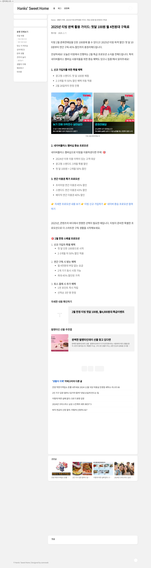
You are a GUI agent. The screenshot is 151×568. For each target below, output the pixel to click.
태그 (59, 8)
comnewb (44, 562)
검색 (130, 8)
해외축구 (20, 68)
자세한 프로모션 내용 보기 (67, 204)
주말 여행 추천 (22, 39)
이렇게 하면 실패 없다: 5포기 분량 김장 (68, 398)
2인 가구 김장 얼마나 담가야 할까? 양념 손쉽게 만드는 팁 (75, 392)
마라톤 (19, 71)
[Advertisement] (72, 436)
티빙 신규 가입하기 (94, 204)
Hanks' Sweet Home (33, 8)
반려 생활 (20, 53)
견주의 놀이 (21, 57)
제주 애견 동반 (22, 42)
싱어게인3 (21, 49)
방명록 (66, 8)
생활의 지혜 (58, 381)
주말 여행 (20, 35)
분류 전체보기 (22, 31)
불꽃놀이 (20, 60)
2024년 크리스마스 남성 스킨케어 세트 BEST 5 (72, 404)
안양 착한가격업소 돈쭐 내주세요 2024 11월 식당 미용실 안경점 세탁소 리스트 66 (86, 387)
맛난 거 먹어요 (22, 45)
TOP (136, 560)
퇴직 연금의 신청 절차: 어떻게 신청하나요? (69, 409)
